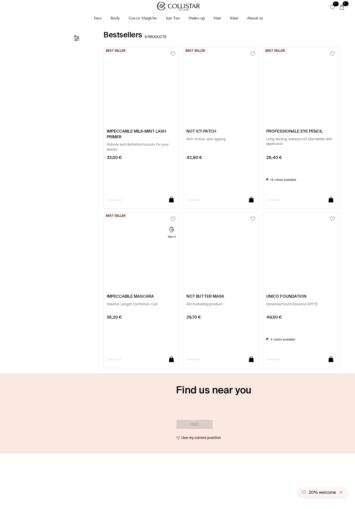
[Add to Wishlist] (173, 54)
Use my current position (201, 438)
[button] (98, 18)
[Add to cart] (171, 200)
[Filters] (76, 38)
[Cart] (342, 7)
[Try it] (171, 233)
